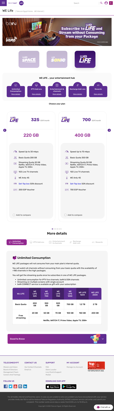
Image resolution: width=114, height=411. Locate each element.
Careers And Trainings (11, 375)
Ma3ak (48, 375)
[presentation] (4, 130)
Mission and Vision (10, 367)
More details (15, 94)
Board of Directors (10, 370)
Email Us (28, 370)
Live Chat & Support (53, 372)
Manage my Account (75, 367)
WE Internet (39, 11)
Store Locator (51, 370)
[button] (52, 228)
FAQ (47, 367)
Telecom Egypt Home (24, 11)
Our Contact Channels (33, 367)
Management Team (10, 372)
